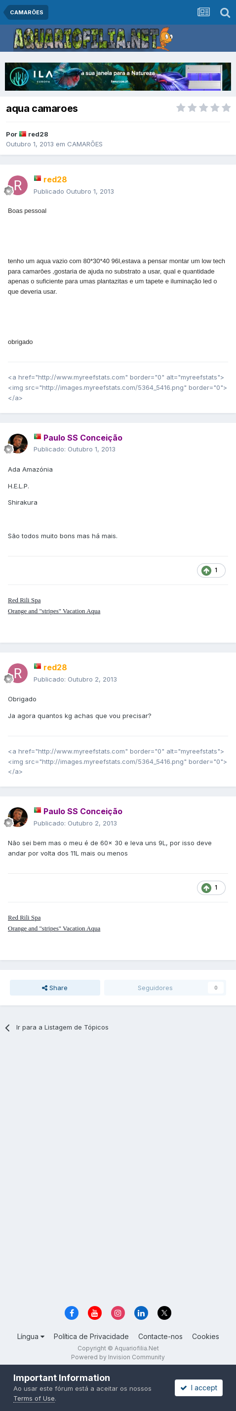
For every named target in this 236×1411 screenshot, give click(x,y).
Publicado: (75, 449)
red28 (38, 134)
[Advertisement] (118, 1172)
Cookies (205, 1336)
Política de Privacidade (91, 1336)
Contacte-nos (160, 1336)
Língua (30, 1336)
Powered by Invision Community (118, 1357)
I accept (198, 1387)
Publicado (74, 191)
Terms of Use (34, 1398)
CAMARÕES (85, 144)
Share (55, 987)
